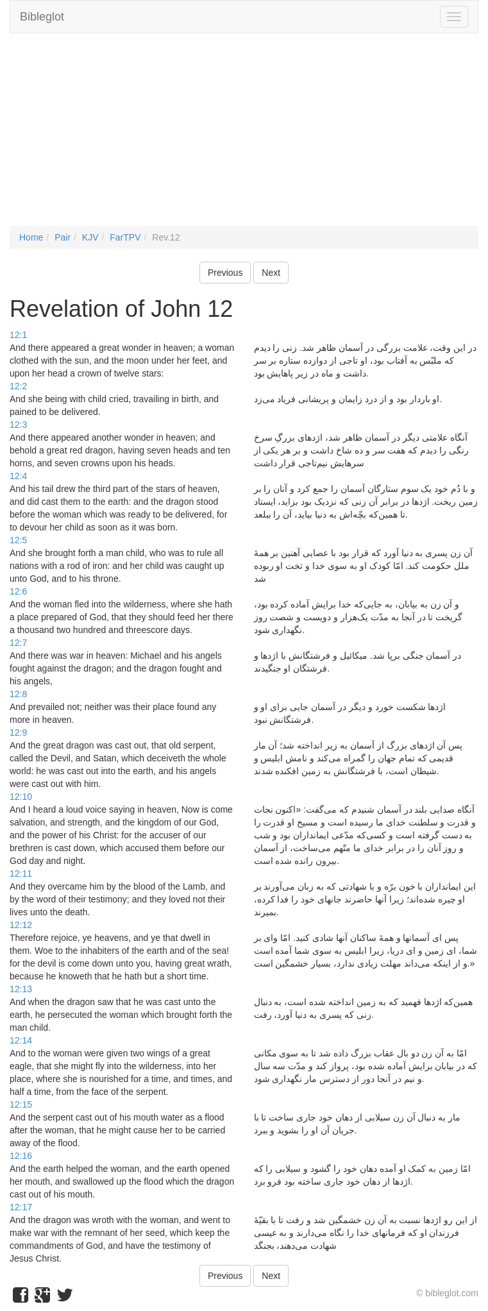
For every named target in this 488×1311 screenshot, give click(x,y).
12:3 (18, 424)
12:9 (18, 732)
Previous (225, 272)
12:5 (18, 540)
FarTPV (125, 237)
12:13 (21, 989)
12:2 (18, 386)
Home (31, 237)
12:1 (18, 335)
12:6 (18, 591)
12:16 (21, 1156)
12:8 (18, 694)
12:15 (21, 1104)
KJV (90, 237)
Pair (63, 237)
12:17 (21, 1207)
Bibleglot (42, 16)
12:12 (21, 925)
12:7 (18, 643)
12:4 (18, 476)
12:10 (21, 796)
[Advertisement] (244, 136)
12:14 (21, 1040)
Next (271, 272)
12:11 (21, 873)
